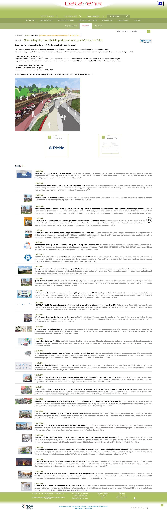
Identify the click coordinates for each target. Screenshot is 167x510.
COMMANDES (93, 16)
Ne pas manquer (71, 26)
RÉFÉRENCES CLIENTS (66, 20)
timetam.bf (88, 508)
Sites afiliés (121, 495)
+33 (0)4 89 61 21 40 (81, 494)
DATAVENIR (45, 494)
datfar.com (103, 506)
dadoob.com (79, 508)
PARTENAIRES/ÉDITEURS (88, 20)
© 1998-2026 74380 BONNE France (48, 496)
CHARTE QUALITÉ (46, 20)
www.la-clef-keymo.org (139, 508)
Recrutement (122, 499)
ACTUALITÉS (30, 20)
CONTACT (137, 20)
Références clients (122, 497)
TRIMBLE (18, 40)
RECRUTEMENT (123, 20)
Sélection (85, 26)
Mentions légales (102, 493)
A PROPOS (115, 16)
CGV (102, 499)
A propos (122, 493)
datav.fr (83, 506)
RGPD (103, 497)
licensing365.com (93, 506)
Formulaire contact (80, 496)
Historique (98, 26)
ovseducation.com (65, 506)
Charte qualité (102, 495)
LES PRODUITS (70, 16)
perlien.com (76, 506)
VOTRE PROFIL (47, 16)
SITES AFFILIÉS (107, 20)
